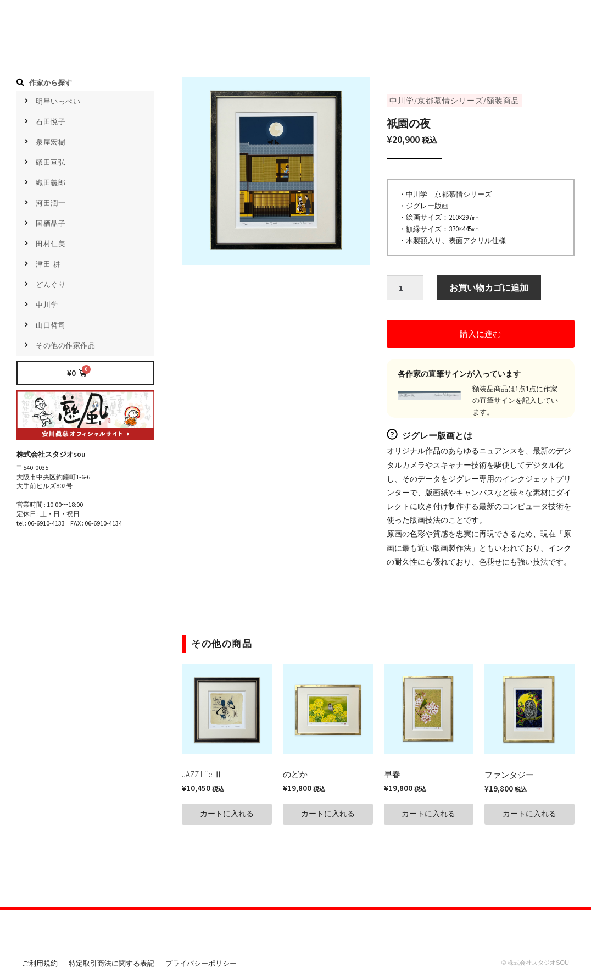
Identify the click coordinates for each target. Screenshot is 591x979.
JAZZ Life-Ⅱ (202, 775)
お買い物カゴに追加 (488, 288)
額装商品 (503, 101)
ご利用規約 (40, 964)
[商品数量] (405, 289)
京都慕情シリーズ (450, 101)
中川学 (401, 101)
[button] (481, 335)
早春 (392, 775)
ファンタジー (509, 776)
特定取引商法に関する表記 (111, 964)
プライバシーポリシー (201, 964)
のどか (295, 775)
